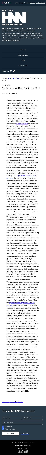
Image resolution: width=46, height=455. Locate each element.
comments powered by (12, 402)
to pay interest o (22, 124)
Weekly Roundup (10, 429)
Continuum (8, 426)
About (23, 60)
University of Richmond (37, 3)
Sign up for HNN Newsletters (23, 445)
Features (23, 50)
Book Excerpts (23, 55)
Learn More (25, 433)
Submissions (23, 66)
